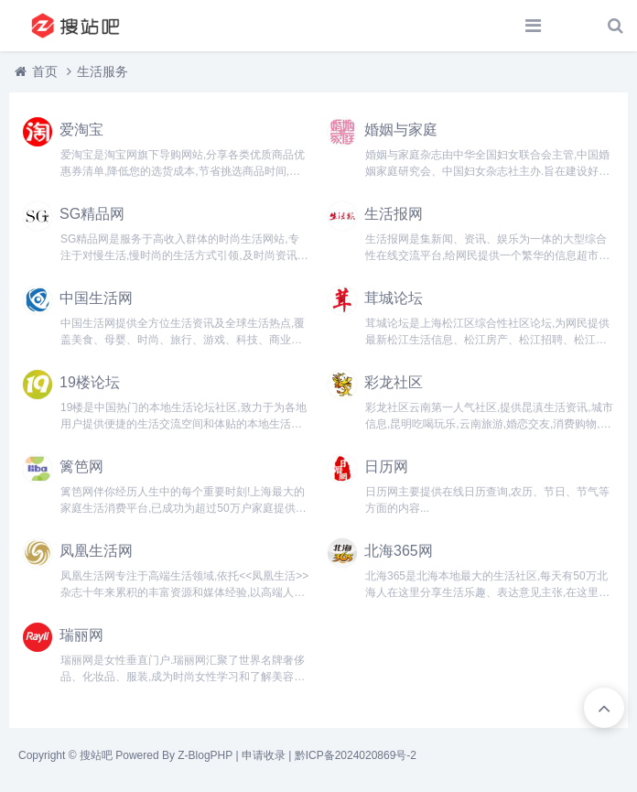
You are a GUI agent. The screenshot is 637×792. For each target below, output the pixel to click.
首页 (45, 71)
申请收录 (264, 755)
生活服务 (102, 71)
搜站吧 (96, 755)
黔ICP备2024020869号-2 (355, 755)
